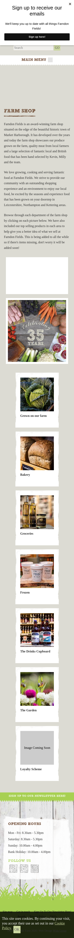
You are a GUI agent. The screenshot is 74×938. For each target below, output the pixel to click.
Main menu (37, 60)
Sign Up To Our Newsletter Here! (37, 796)
